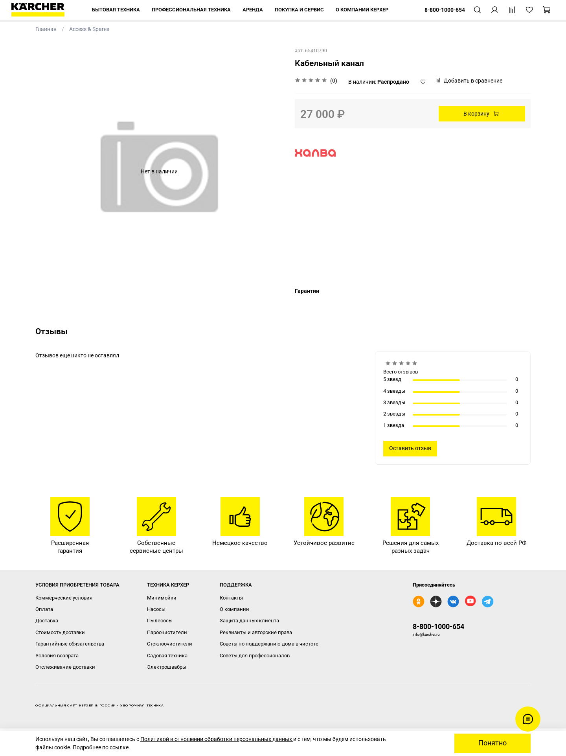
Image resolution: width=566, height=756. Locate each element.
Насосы (156, 609)
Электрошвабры (166, 667)
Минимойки (161, 598)
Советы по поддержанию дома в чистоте (269, 644)
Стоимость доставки (60, 632)
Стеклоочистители (169, 644)
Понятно (492, 743)
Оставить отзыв (410, 448)
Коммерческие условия (63, 598)
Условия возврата (57, 656)
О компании (234, 609)
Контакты (231, 598)
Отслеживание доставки (65, 667)
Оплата (44, 609)
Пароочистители (167, 632)
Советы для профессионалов (255, 656)
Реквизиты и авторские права (256, 632)
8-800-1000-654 (438, 626)
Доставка (46, 621)
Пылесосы (160, 621)
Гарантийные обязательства (69, 644)
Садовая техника (167, 656)
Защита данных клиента (249, 621)
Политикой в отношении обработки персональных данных (216, 739)
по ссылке (115, 747)
